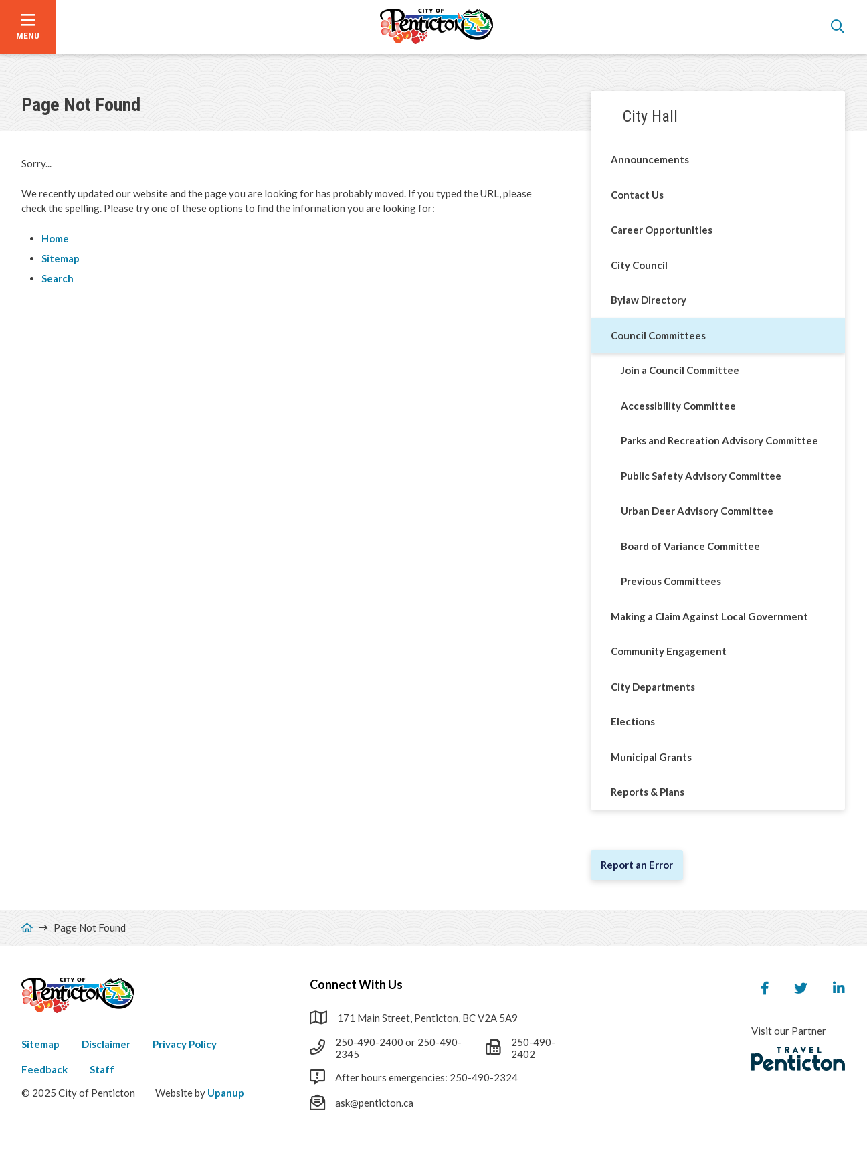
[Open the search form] (837, 27)
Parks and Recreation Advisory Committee (719, 440)
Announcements (650, 159)
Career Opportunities (661, 230)
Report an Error (637, 865)
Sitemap (60, 258)
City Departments (653, 687)
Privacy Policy (185, 1044)
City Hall (650, 116)
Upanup (225, 1093)
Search (57, 278)
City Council (639, 265)
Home (55, 238)
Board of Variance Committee (690, 546)
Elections (633, 721)
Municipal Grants (651, 757)
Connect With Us (356, 984)
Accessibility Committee (678, 406)
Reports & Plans (647, 792)
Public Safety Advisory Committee (701, 476)
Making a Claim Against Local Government (709, 616)
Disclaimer (106, 1044)
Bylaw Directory (648, 300)
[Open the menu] (28, 27)
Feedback (44, 1069)
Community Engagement (669, 651)
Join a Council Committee (680, 370)
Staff (102, 1069)
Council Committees (658, 335)
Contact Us (637, 195)
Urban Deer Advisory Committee (697, 511)
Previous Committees (671, 581)
